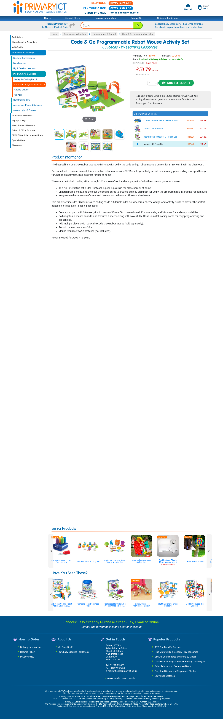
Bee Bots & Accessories (24, 58)
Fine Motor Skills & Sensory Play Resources (176, 651)
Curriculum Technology (23, 52)
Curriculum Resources (22, 115)
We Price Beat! (65, 647)
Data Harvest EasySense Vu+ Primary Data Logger (180, 661)
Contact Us (136, 18)
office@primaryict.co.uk (124, 13)
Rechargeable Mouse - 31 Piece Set (160, 137)
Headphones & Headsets (23, 125)
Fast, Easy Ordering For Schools (74, 651)
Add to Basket (176, 83)
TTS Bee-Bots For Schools (168, 647)
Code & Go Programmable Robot (29, 84)
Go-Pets (18, 95)
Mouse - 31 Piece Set (153, 128)
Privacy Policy (27, 656)
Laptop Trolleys (19, 120)
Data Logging (19, 63)
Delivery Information (105, 18)
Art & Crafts (17, 47)
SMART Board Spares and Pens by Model (175, 656)
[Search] (138, 25)
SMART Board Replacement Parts (27, 135)
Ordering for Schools (168, 18)
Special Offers (72, 18)
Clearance (17, 145)
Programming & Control (24, 74)
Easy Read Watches (165, 675)
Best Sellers (17, 37)
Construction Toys (21, 100)
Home (47, 18)
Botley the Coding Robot (25, 79)
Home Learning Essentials (24, 42)
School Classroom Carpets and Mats (173, 666)
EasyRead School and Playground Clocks (175, 671)
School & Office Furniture (23, 130)
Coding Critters (21, 89)
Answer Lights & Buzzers (24, 110)
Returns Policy (27, 651)
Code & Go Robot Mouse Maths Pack (161, 120)
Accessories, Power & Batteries (27, 105)
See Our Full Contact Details (121, 678)
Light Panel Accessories (24, 68)
